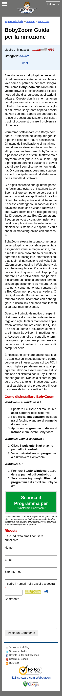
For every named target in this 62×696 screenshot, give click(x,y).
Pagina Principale (14, 21)
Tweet (24, 63)
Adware (30, 21)
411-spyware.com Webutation (31, 683)
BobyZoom (43, 21)
